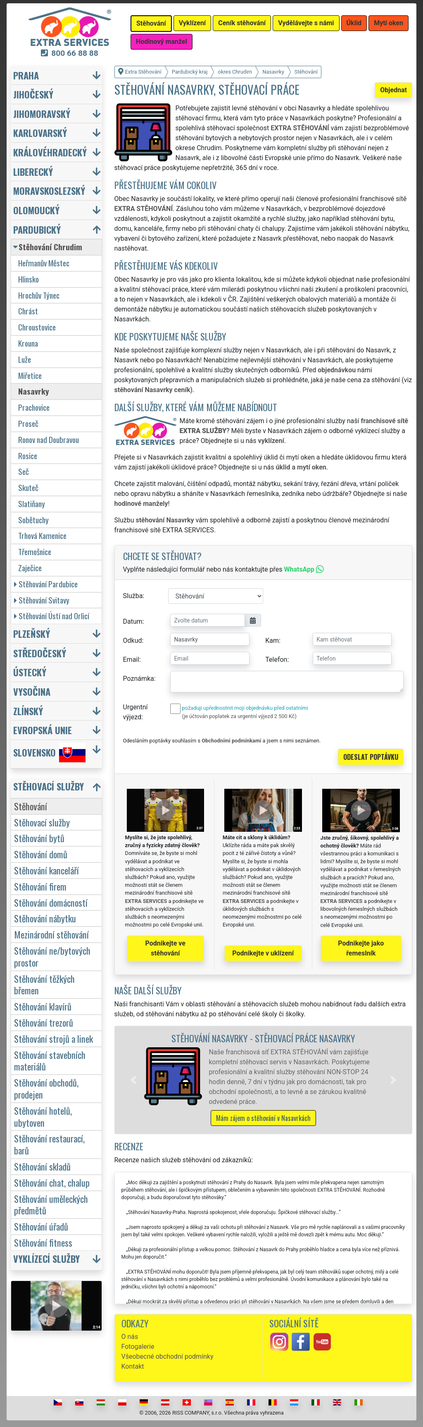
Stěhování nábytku (45, 918)
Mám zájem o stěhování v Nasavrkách (263, 1118)
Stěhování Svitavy (41, 600)
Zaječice (30, 568)
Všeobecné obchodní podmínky (167, 1356)
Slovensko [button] (49, 752)
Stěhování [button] (151, 23)
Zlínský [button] (28, 711)
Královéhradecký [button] (50, 152)
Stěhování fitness (43, 1242)
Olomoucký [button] (36, 210)
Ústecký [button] (29, 672)
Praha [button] (26, 75)
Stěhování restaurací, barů (49, 1144)
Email (131, 659)
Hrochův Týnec (38, 295)
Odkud (132, 640)
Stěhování (30, 806)
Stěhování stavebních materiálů (50, 1060)
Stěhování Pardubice (46, 584)
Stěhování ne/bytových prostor (52, 956)
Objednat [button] (393, 90)
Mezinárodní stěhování (51, 934)
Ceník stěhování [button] (242, 23)
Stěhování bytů (39, 838)
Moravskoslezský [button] (49, 190)
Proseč (28, 423)
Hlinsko (28, 279)
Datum (133, 621)
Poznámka (138, 678)
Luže (24, 359)
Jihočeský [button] (33, 94)
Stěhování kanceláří (46, 870)
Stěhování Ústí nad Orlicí (51, 616)
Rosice (27, 456)
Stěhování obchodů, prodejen (46, 1088)
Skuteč (28, 487)
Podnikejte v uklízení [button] (263, 953)
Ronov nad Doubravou (48, 439)
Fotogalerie (137, 1346)
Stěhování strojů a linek (53, 1038)
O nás (129, 1337)
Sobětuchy (33, 520)
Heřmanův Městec (43, 263)
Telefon (276, 659)
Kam (272, 640)
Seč (23, 471)
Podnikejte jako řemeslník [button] (361, 948)
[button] (133, 1080)
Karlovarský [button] (40, 132)
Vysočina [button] (31, 691)
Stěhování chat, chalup (52, 1182)
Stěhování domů (40, 854)
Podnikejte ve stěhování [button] (165, 948)
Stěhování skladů (42, 1166)
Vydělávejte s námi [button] (306, 23)
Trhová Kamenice (42, 535)
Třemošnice (34, 552)
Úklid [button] (354, 23)
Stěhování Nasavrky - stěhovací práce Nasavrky (263, 1038)
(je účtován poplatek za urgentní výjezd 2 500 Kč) (239, 716)
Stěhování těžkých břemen (44, 984)
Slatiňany (31, 504)
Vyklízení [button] (192, 23)
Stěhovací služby (42, 822)
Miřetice (30, 375)
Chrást (28, 311)
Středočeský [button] (39, 653)
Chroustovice (37, 327)
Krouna (28, 343)
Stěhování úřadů (41, 1226)
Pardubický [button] (37, 229)
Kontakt (132, 1366)
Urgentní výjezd (135, 712)
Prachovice (34, 407)
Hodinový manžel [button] (161, 41)
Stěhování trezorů (43, 1022)
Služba (133, 596)
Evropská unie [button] (42, 730)
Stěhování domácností (51, 902)
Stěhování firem (40, 886)
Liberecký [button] (33, 171)
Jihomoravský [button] (41, 113)
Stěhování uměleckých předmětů (51, 1204)
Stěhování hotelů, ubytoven (43, 1116)
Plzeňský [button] (31, 633)
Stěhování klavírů (42, 1006)
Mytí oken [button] (388, 23)
